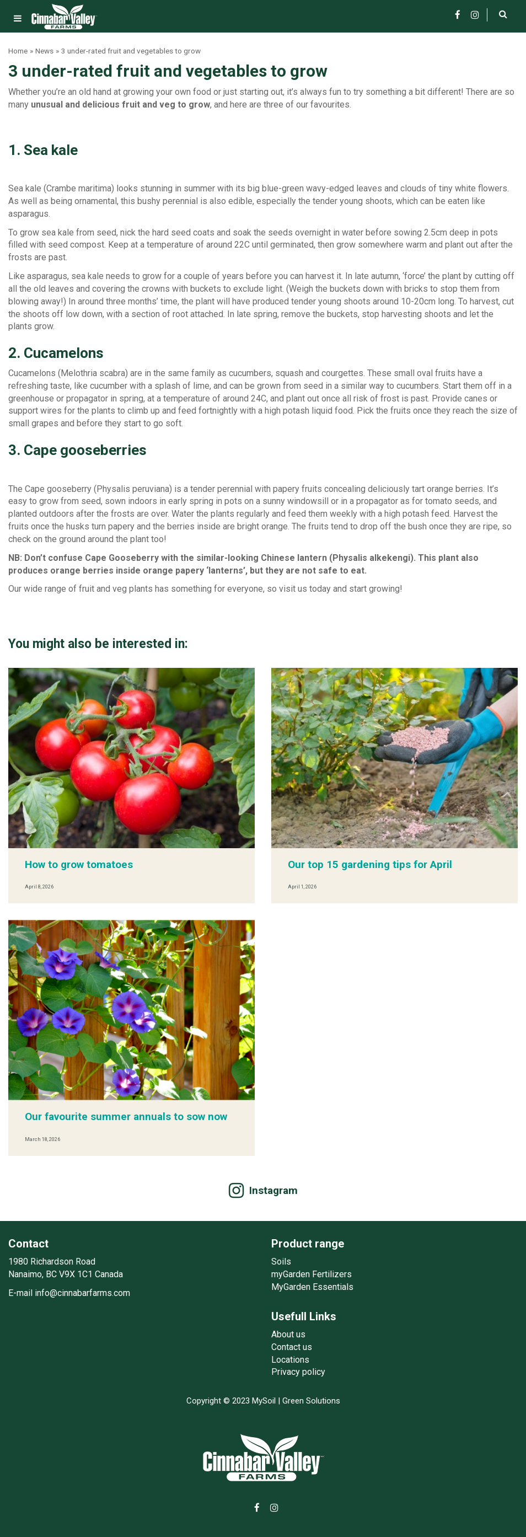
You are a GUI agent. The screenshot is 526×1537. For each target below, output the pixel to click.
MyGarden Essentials (312, 1287)
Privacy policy (298, 1372)
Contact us (291, 1347)
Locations (290, 1359)
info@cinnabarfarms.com (82, 1293)
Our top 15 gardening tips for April (370, 864)
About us (288, 1334)
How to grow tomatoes (79, 864)
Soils (281, 1261)
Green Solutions (311, 1401)
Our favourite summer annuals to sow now (126, 1116)
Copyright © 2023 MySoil (231, 1401)
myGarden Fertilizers (311, 1274)
